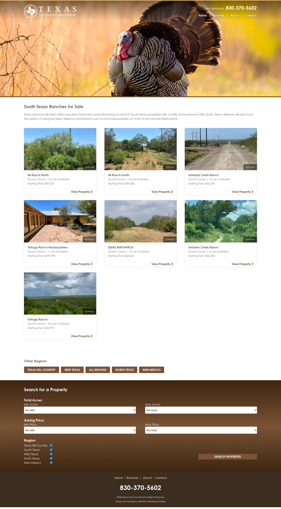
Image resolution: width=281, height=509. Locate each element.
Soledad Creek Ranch (203, 177)
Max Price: (152, 426)
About (235, 15)
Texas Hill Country (42, 371)
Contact (250, 15)
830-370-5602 (241, 8)
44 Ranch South (118, 177)
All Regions (97, 371)
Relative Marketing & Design (152, 503)
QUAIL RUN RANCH (120, 249)
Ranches (218, 15)
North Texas (124, 371)
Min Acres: (31, 406)
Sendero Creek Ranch (203, 249)
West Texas (72, 371)
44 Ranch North (38, 177)
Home (203, 15)
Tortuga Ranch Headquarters (48, 249)
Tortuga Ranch (38, 321)
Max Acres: (152, 406)
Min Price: (30, 426)
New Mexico (152, 371)
